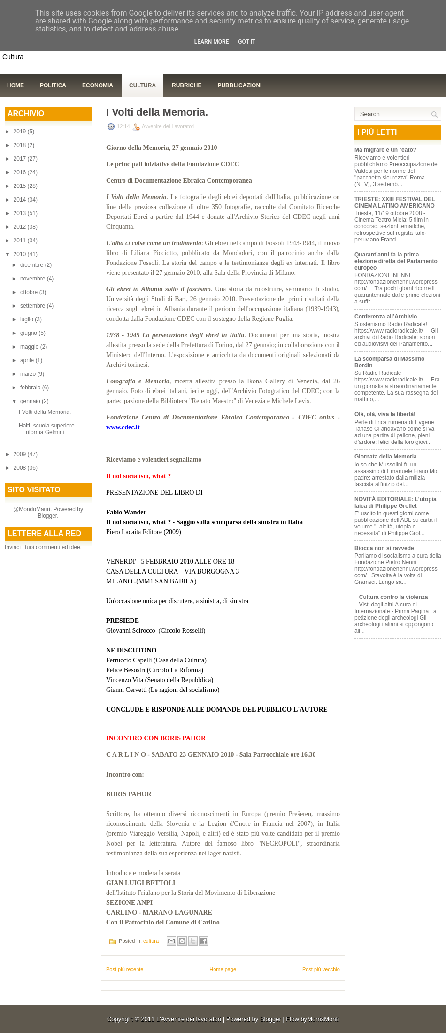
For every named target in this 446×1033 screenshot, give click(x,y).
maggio (30, 346)
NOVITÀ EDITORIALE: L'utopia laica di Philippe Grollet (395, 502)
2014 (21, 199)
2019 (21, 131)
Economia (97, 85)
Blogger (47, 516)
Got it (246, 42)
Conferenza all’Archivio (385, 316)
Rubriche (186, 85)
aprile (28, 360)
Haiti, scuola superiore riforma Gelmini (47, 428)
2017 (21, 158)
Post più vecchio (321, 969)
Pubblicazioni (239, 85)
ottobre (29, 292)
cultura (151, 941)
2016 (21, 172)
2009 (21, 454)
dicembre (32, 265)
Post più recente (125, 969)
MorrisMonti (323, 1019)
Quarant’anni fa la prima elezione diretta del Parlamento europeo (396, 261)
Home (15, 85)
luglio (27, 319)
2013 (21, 213)
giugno (29, 333)
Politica (53, 85)
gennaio (31, 401)
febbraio (31, 387)
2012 (21, 227)
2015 (21, 186)
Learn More (211, 42)
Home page (222, 969)
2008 (21, 468)
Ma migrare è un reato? (385, 150)
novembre (33, 278)
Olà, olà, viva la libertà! (384, 414)
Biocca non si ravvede (384, 548)
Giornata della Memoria (385, 456)
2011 (21, 240)
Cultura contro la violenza (393, 597)
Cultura (142, 85)
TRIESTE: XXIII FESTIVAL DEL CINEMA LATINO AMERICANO (394, 202)
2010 (21, 254)
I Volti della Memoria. (45, 412)
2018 (21, 145)
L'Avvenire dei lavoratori (188, 1019)
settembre (33, 306)
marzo (29, 374)
